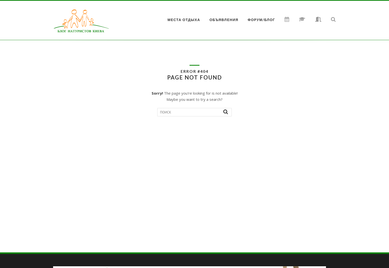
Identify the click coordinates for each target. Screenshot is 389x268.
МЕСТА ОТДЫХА (183, 20)
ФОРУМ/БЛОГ (261, 20)
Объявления (223, 20)
